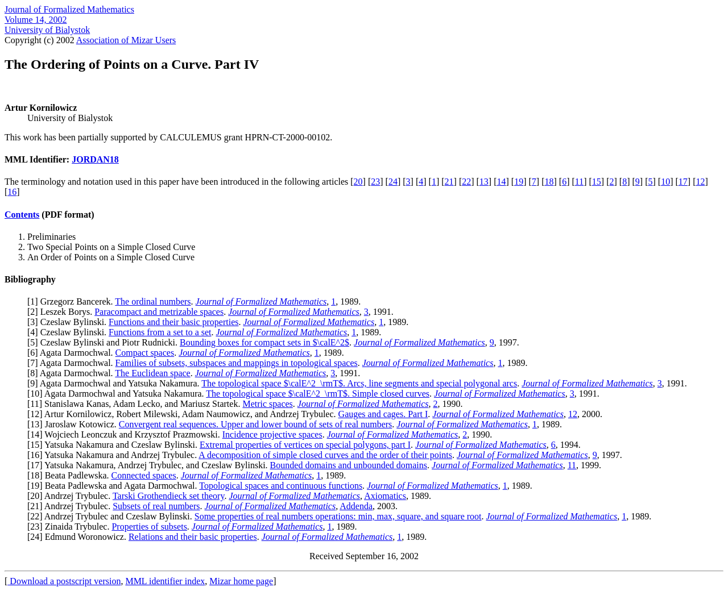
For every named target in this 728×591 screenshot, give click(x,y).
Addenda (356, 506)
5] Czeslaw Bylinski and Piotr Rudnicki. (105, 342)
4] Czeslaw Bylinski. (69, 332)
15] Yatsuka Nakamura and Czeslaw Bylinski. (115, 445)
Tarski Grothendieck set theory (168, 496)
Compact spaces (145, 352)
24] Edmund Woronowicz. (79, 537)
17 (683, 181)
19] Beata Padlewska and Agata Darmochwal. (114, 485)
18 (548, 181)
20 (358, 181)
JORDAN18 (95, 159)
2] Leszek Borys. (62, 312)
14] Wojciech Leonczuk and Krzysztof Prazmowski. (126, 434)
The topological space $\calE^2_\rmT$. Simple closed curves (317, 393)
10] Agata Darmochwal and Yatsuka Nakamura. (118, 393)
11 (579, 181)
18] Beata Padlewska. (70, 475)
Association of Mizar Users (126, 40)
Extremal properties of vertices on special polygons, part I (305, 445)
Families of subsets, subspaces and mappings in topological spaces (236, 363)
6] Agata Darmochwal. (72, 352)
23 (375, 181)
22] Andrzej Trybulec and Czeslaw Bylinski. (112, 516)
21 (449, 181)
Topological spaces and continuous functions (280, 485)
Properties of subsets (149, 526)
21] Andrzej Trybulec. (71, 506)
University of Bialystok (47, 30)
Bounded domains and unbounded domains (348, 465)
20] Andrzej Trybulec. (71, 496)
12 (700, 181)
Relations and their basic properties (193, 537)
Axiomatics (385, 496)
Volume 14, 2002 (36, 19)
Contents (22, 214)
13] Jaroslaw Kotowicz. (74, 424)
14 (501, 181)
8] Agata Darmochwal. (72, 373)
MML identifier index (165, 581)
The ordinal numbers (153, 301)
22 (466, 181)
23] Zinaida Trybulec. (70, 526)
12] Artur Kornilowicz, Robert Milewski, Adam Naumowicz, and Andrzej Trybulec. (184, 414)
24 (393, 181)
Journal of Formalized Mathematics (69, 9)
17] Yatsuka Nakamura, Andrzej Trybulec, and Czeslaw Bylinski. (150, 465)
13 (484, 181)
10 (665, 181)
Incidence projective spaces (272, 434)
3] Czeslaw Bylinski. (69, 322)
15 (596, 181)
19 (518, 181)
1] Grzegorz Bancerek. (72, 301)
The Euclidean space (152, 373)
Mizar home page (241, 581)
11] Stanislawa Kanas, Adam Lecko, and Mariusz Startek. (136, 404)
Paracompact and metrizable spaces (159, 312)
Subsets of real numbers (156, 506)
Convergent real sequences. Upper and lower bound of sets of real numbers (255, 424)
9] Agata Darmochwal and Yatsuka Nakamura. (115, 383)
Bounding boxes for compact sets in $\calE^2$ (264, 342)
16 (11, 192)
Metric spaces (267, 404)
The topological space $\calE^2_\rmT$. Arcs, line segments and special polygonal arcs (359, 383)
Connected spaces (143, 475)
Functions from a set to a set (160, 332)
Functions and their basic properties (173, 322)
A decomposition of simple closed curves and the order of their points (325, 455)
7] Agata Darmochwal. (72, 363)
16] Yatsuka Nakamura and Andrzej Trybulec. (114, 455)
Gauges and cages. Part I (383, 414)
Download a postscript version (64, 581)
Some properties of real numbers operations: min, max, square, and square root (338, 516)
